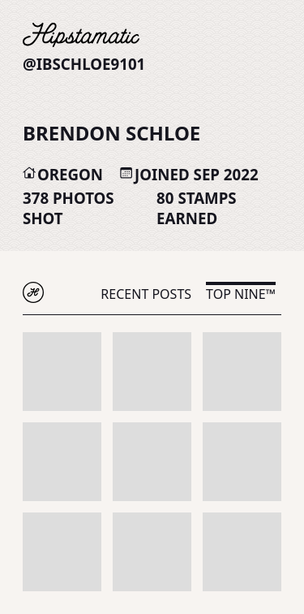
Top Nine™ (241, 294)
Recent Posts (146, 294)
